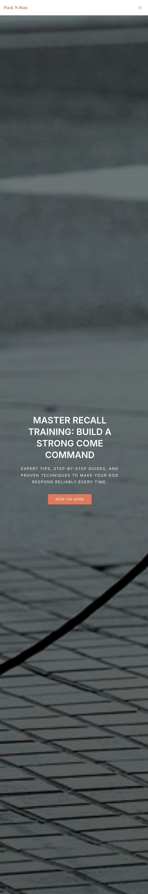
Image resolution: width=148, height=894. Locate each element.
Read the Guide (70, 499)
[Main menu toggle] (140, 8)
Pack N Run (16, 7)
